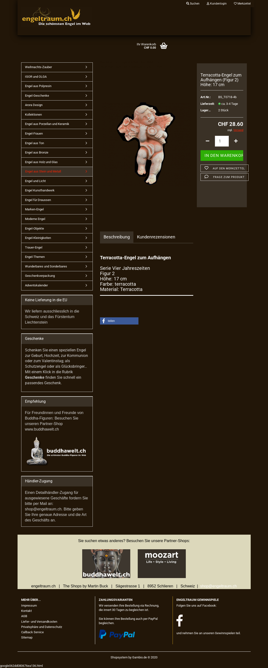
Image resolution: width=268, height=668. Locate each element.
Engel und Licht (35, 181)
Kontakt (26, 611)
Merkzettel (242, 3)
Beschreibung (117, 236)
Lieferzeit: (205, 104)
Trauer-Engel (33, 247)
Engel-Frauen (34, 133)
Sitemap (26, 637)
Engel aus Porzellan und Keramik (47, 124)
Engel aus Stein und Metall (43, 171)
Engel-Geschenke (37, 95)
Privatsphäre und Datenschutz (41, 627)
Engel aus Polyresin (38, 86)
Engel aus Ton (34, 143)
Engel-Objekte (34, 228)
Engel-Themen (35, 257)
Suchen (192, 3)
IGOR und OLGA (36, 76)
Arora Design (34, 105)
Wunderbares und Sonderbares (46, 266)
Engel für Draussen (38, 200)
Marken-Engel (34, 209)
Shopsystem (119, 657)
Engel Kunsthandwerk (40, 190)
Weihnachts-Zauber (38, 67)
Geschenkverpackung (40, 276)
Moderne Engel (35, 219)
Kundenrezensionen (156, 236)
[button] (119, 321)
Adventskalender (36, 285)
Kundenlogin (217, 3)
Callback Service (32, 632)
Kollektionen (33, 114)
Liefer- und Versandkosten (39, 621)
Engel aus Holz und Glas (41, 162)
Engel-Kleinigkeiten (38, 238)
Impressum (29, 605)
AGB (24, 616)
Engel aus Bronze (36, 152)
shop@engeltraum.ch (218, 586)
